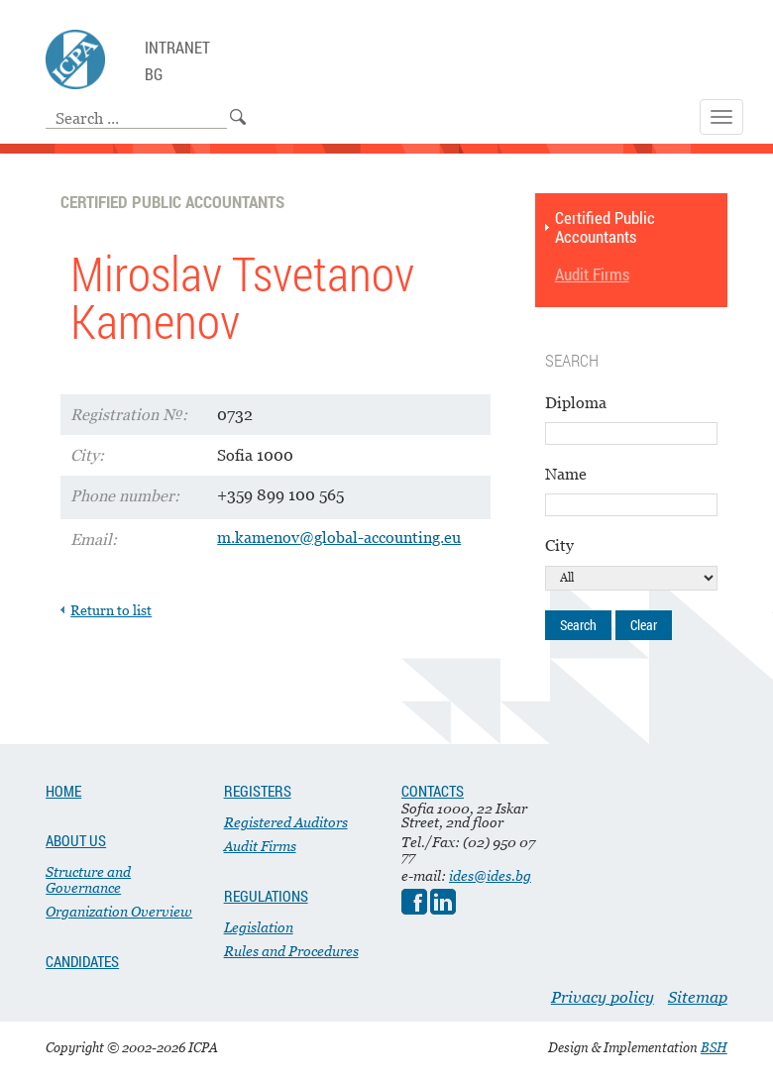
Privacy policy (602, 997)
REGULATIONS (266, 896)
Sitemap (697, 997)
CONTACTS (432, 791)
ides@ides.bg (490, 875)
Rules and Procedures (291, 950)
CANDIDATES (82, 961)
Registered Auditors (286, 821)
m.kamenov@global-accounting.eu (339, 537)
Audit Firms (592, 275)
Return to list (111, 609)
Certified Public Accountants (605, 227)
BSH (714, 1047)
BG (154, 74)
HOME (63, 791)
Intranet (177, 48)
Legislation (258, 927)
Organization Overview (119, 911)
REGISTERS (257, 791)
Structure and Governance (88, 879)
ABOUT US (76, 840)
